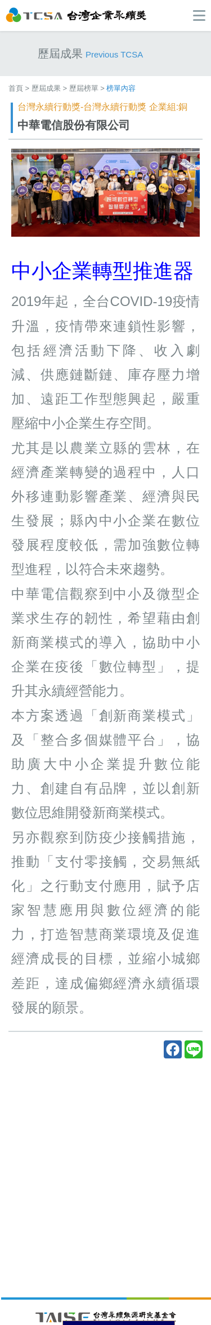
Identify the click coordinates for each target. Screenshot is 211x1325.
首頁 (15, 88)
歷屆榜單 (83, 88)
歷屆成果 (46, 88)
